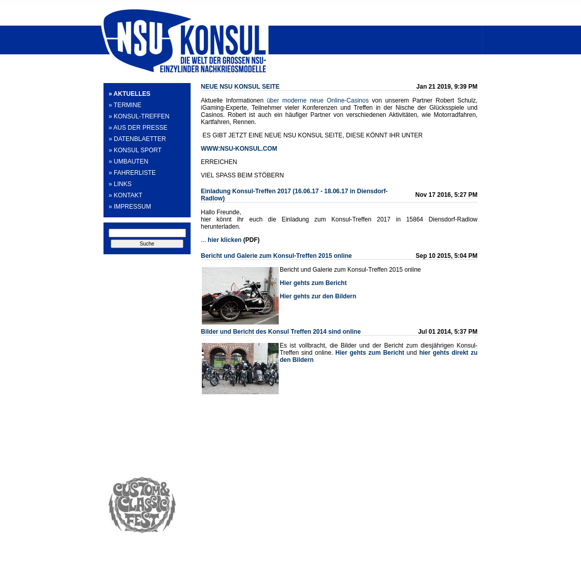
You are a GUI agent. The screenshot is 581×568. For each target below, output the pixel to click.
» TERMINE (125, 105)
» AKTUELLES (130, 93)
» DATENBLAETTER (137, 139)
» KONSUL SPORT (135, 150)
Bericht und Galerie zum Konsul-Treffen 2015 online (276, 255)
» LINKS (120, 184)
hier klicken (224, 240)
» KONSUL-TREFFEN (139, 116)
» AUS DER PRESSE (138, 127)
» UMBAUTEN (128, 161)
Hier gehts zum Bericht (370, 352)
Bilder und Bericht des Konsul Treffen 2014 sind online (281, 331)
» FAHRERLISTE (132, 172)
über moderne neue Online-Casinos (318, 100)
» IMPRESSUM (130, 206)
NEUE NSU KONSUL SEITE (240, 86)
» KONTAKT (125, 195)
